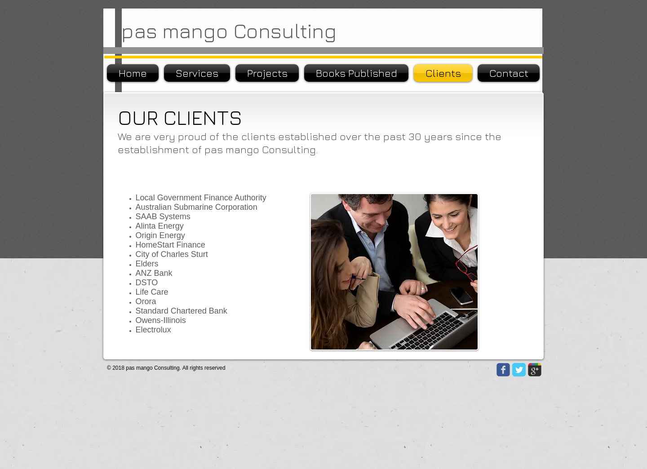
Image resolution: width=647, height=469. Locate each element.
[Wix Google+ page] (534, 369)
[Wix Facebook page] (503, 369)
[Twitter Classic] (519, 369)
